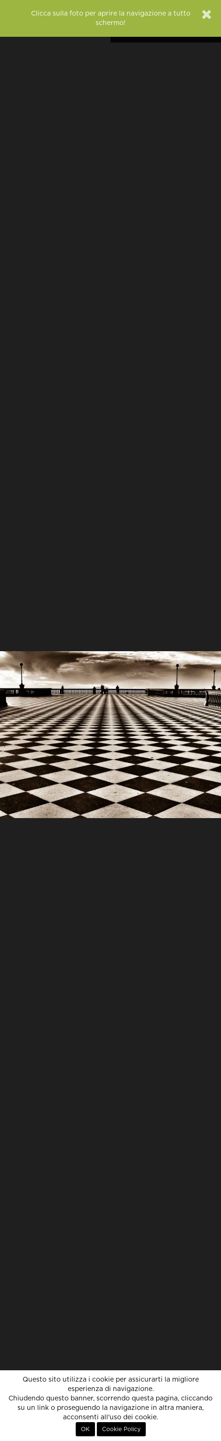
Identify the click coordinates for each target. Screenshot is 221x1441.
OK (85, 1429)
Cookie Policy (121, 1429)
